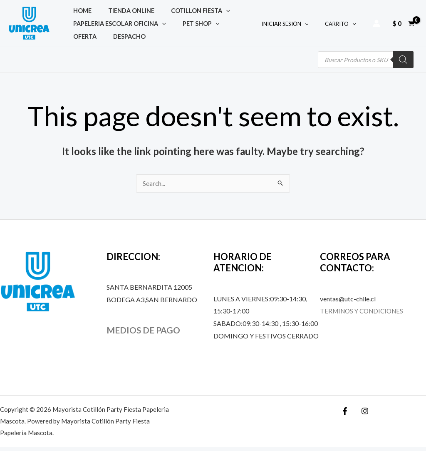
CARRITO (343, 25)
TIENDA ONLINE (112, 8)
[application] (195, 8)
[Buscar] (403, 63)
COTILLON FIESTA (169, 8)
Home (76, 8)
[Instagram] (363, 414)
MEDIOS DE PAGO (145, 333)
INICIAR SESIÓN (293, 25)
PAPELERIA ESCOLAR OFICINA (113, 24)
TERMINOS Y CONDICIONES (364, 314)
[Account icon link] (376, 25)
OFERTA (216, 24)
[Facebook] (345, 414)
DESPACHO (83, 41)
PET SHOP (182, 24)
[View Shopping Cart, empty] (403, 25)
